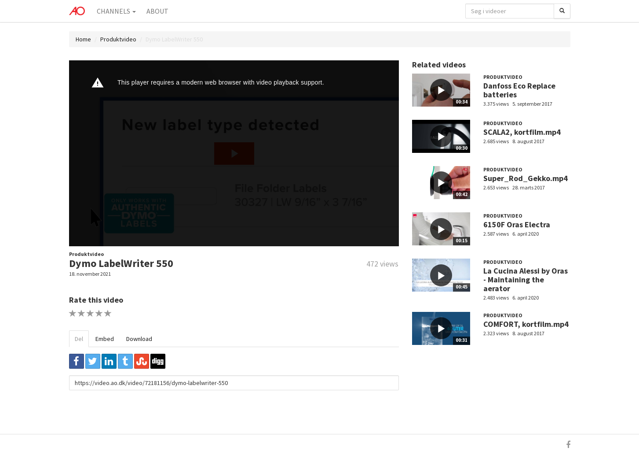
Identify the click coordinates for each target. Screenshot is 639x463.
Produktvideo (118, 39)
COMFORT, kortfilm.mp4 (526, 324)
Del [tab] (79, 339)
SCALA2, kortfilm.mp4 (522, 132)
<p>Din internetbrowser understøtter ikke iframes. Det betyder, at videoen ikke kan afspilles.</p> (234, 153)
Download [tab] (139, 339)
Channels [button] (116, 11)
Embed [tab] (104, 339)
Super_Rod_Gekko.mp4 (525, 178)
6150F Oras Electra (516, 224)
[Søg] (562, 11)
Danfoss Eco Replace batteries (519, 90)
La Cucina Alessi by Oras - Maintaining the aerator (525, 279)
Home (83, 39)
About (157, 11)
